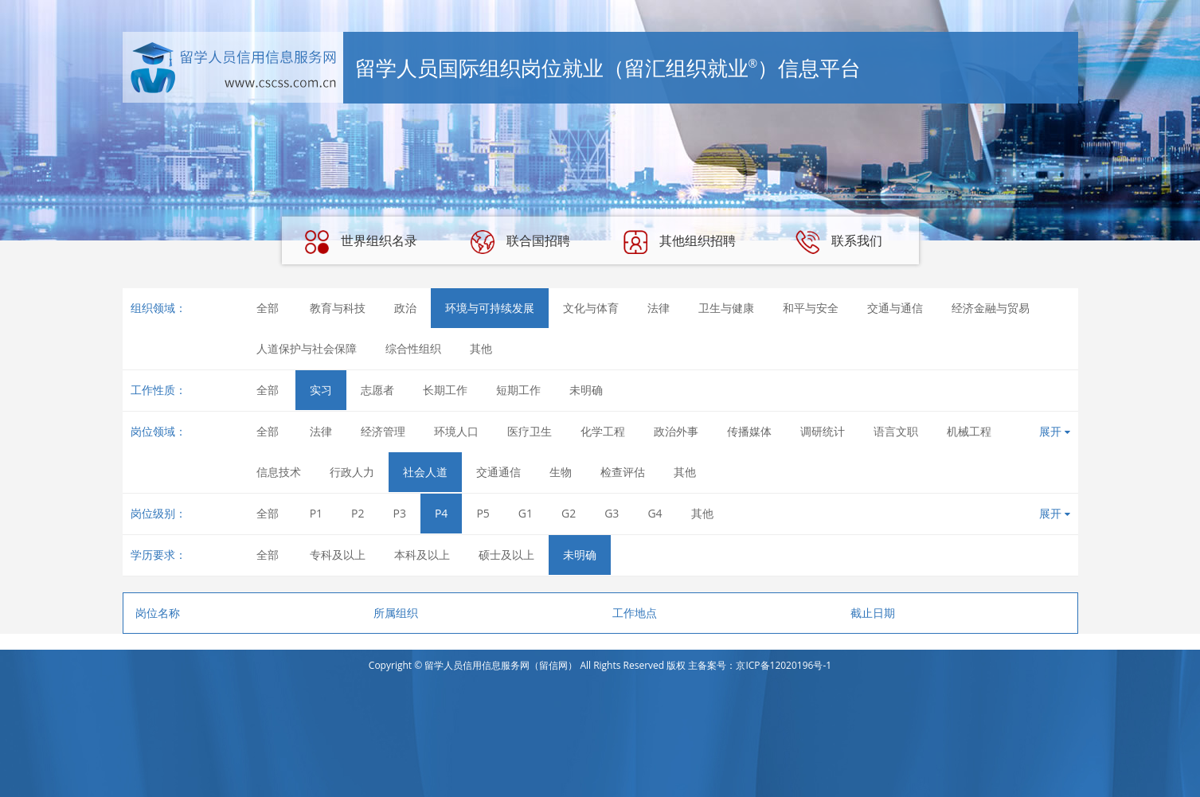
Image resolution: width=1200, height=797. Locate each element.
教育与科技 (337, 307)
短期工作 (518, 389)
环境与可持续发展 (489, 307)
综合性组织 (413, 348)
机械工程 (969, 431)
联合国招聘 (520, 242)
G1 (525, 513)
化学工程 (602, 431)
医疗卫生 (529, 431)
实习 (321, 389)
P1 (316, 513)
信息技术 (278, 471)
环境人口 (456, 431)
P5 (482, 513)
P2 (357, 513)
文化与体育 (591, 307)
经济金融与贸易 (991, 307)
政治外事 (676, 431)
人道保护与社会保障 (306, 348)
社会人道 (425, 471)
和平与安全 (810, 307)
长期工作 (445, 389)
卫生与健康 (726, 307)
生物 (560, 471)
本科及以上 (422, 554)
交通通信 (498, 471)
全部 (267, 307)
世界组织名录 (360, 242)
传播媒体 (749, 431)
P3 (399, 513)
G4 (654, 513)
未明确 (586, 389)
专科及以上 (337, 554)
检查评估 (622, 471)
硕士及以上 (506, 554)
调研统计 (822, 431)
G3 (611, 513)
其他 (481, 348)
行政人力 (352, 471)
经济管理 (383, 431)
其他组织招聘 (679, 242)
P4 (441, 513)
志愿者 (377, 389)
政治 (405, 307)
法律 (658, 307)
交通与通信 (895, 307)
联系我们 (838, 242)
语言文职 (896, 431)
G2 (568, 513)
